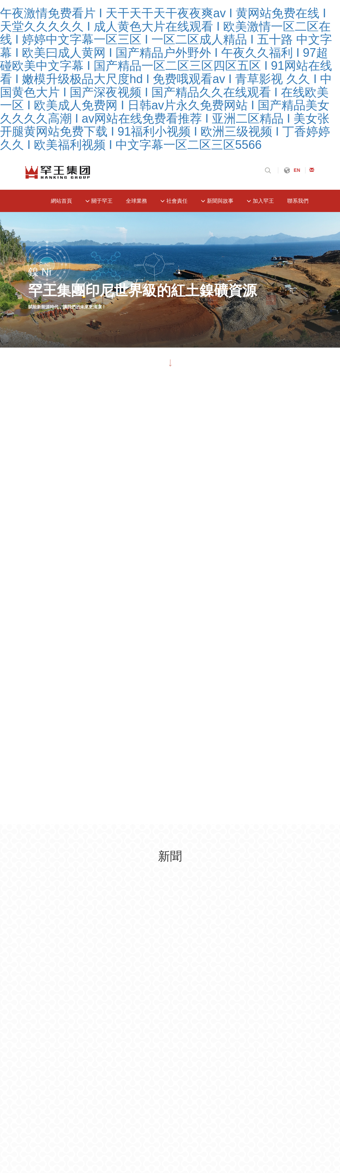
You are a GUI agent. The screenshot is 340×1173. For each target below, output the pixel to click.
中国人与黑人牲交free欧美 (189, 1167)
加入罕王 (260, 201)
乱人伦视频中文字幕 (68, 1088)
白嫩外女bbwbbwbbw (277, 1122)
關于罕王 (99, 201)
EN (297, 170)
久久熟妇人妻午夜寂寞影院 (191, 1088)
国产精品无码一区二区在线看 (286, 1111)
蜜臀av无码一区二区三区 (134, 1111)
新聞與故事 (217, 201)
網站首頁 (61, 201)
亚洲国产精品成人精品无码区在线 (71, 1133)
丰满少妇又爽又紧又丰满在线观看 (207, 1111)
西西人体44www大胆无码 (254, 1167)
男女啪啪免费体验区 (66, 1144)
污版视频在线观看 (132, 1167)
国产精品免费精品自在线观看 (213, 1122)
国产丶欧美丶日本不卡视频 (79, 1156)
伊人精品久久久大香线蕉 (71, 1111)
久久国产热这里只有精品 (170, 1144)
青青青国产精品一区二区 (250, 1099)
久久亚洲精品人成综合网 (77, 1167)
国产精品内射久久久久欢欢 (235, 1144)
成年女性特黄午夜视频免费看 (139, 1122)
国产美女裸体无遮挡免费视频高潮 (267, 1088)
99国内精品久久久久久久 (124, 1099)
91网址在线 (296, 1099)
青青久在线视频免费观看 (145, 1156)
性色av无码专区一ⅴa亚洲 (285, 1133)
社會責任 (174, 201)
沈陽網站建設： (217, 990)
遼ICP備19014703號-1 (92, 991)
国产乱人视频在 (82, 1122)
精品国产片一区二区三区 (126, 1088)
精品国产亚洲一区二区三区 (58, 1099)
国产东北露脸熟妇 (115, 1144)
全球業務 (136, 201)
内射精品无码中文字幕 (298, 1144)
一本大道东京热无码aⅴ (222, 1133)
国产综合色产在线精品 (205, 1156)
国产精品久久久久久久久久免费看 (275, 1156)
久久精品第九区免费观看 (187, 1099)
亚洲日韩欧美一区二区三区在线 (153, 1133)
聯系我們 (297, 201)
